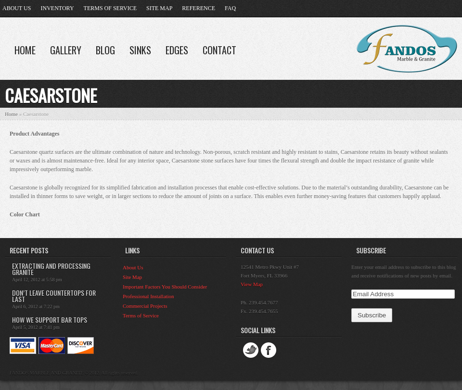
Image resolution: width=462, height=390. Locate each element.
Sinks (140, 50)
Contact (219, 50)
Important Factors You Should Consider (165, 286)
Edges (177, 50)
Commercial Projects (145, 306)
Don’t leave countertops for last (54, 296)
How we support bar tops (49, 320)
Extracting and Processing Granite (51, 269)
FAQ (230, 8)
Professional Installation (148, 296)
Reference (198, 8)
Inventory (57, 8)
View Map (252, 284)
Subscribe (371, 250)
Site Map (159, 8)
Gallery (65, 50)
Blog (105, 50)
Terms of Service (110, 8)
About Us (16, 8)
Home (25, 50)
